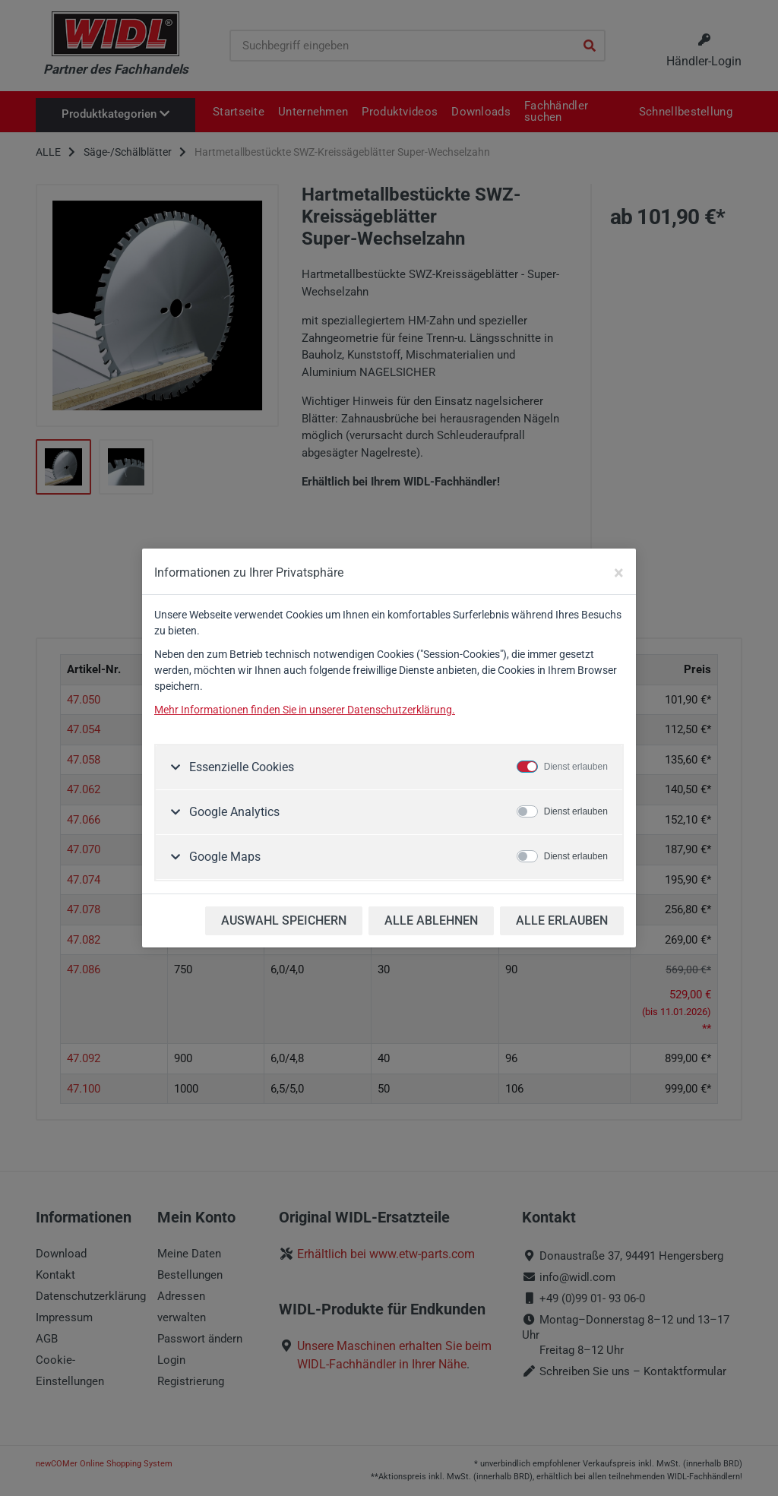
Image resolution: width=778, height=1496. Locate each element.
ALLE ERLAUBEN (562, 920)
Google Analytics (233, 812)
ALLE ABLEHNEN (431, 920)
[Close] (619, 573)
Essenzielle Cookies (240, 767)
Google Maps (223, 856)
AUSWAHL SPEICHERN (283, 920)
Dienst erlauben (576, 766)
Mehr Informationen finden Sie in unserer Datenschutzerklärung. (304, 710)
